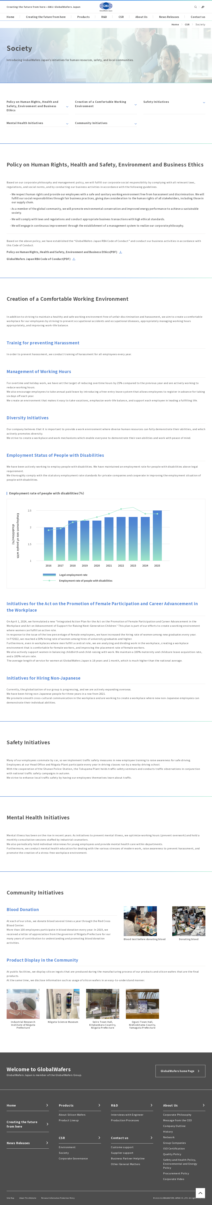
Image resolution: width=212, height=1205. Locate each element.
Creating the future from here (46, 17)
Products (83, 17)
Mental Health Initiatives (25, 123)
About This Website (27, 1198)
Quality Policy (172, 1154)
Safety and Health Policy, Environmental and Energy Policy (180, 1163)
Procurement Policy (176, 1173)
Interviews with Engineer (127, 1114)
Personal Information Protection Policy (58, 1198)
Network (169, 1137)
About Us (141, 17)
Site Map (10, 1198)
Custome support (122, 1147)
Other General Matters (125, 1164)
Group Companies (174, 1142)
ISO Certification (174, 1148)
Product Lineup (69, 1120)
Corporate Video (173, 1179)
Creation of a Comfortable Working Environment (100, 104)
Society (64, 1152)
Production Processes (125, 1120)
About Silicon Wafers (72, 1114)
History (168, 1131)
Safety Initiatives (156, 102)
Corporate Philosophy (177, 1114)
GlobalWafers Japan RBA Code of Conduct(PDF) (39, 259)
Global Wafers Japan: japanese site (202, 7)
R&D (104, 17)
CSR (121, 17)
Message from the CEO (177, 1120)
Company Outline (174, 1126)
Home (10, 17)
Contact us (198, 17)
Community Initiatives (91, 123)
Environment (67, 1147)
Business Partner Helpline (128, 1158)
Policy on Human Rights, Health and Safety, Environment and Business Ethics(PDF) (62, 252)
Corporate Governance (73, 1158)
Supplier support (122, 1152)
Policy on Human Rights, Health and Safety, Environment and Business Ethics (32, 106)
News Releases (169, 17)
